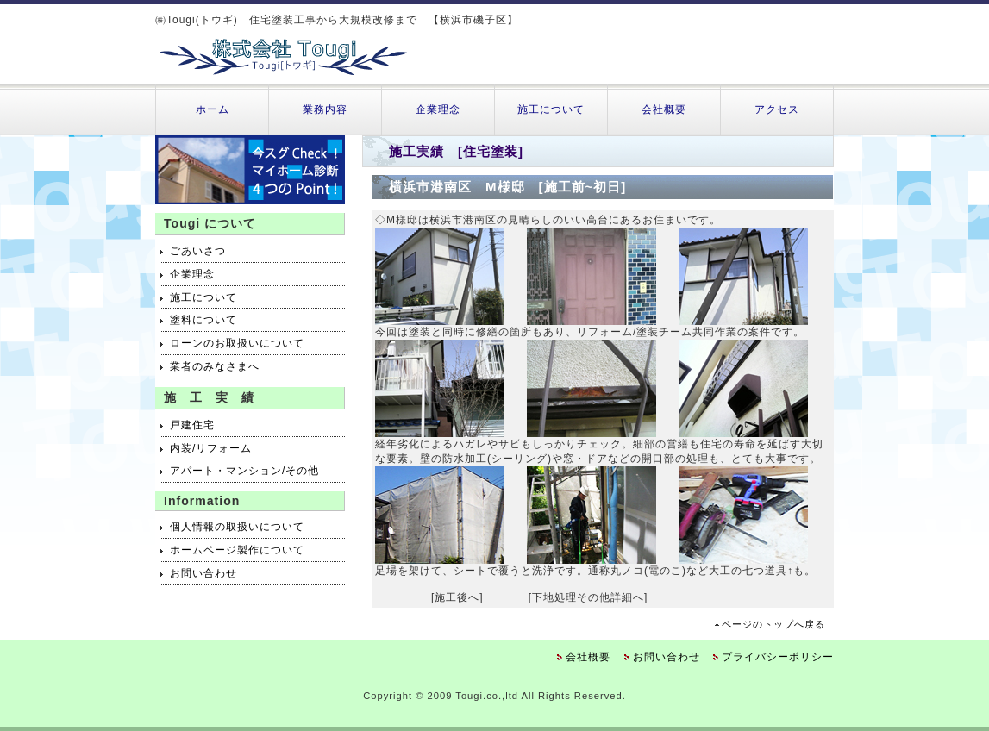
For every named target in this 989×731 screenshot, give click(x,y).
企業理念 (438, 109)
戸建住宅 (192, 425)
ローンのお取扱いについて (237, 343)
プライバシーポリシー (778, 657)
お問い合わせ (203, 573)
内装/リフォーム (211, 448)
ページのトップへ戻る (773, 624)
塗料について (203, 320)
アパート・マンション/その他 (244, 471)
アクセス (776, 109)
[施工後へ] (457, 597)
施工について (551, 109)
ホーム (212, 109)
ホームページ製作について (237, 550)
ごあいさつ (198, 251)
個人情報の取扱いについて (237, 527)
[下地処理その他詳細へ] (588, 597)
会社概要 (664, 109)
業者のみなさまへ (215, 366)
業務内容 (325, 109)
